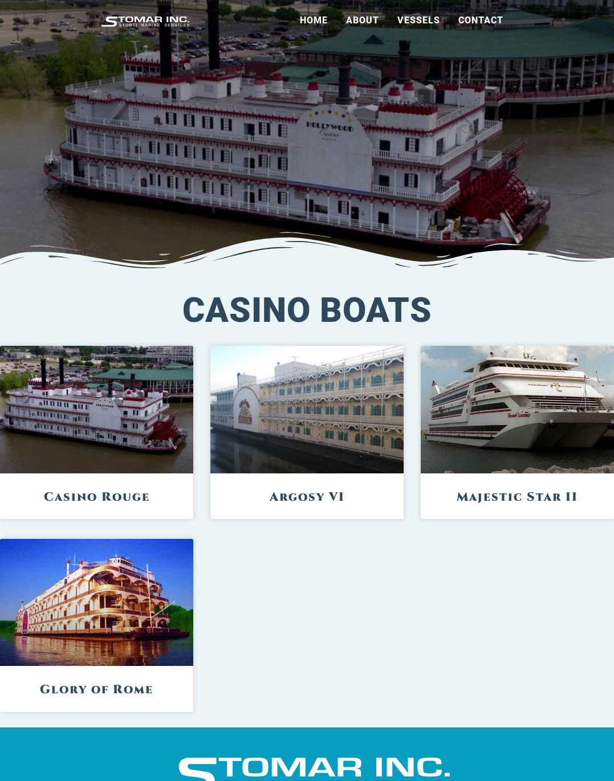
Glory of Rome (96, 690)
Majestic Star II (517, 497)
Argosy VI (307, 497)
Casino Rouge (97, 497)
